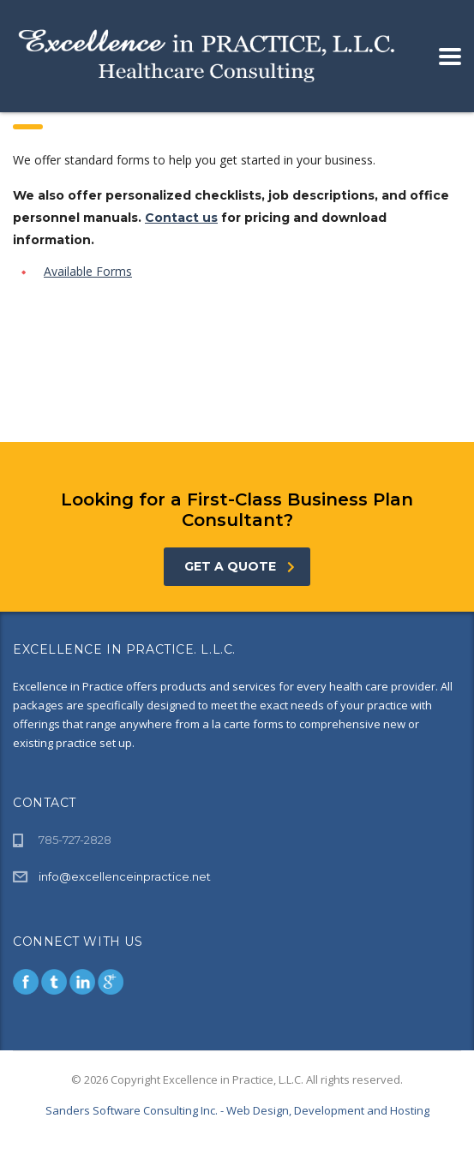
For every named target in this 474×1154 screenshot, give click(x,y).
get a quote (239, 566)
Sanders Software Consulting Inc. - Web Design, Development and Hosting (237, 1110)
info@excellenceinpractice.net (125, 876)
